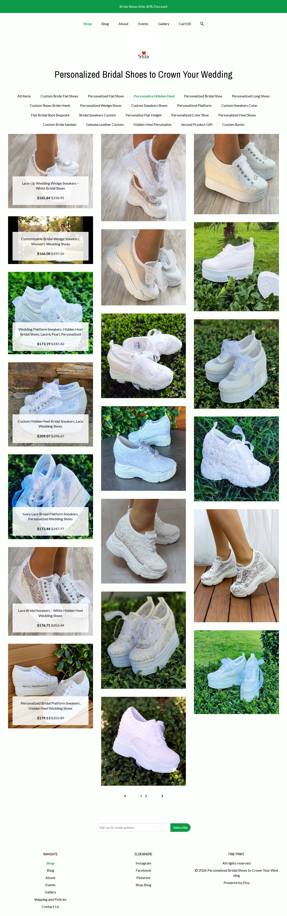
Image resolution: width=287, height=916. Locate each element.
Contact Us (50, 906)
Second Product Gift (197, 124)
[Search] (202, 24)
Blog (105, 23)
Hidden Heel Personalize (152, 124)
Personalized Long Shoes (251, 96)
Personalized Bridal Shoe (203, 96)
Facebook (143, 870)
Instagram (143, 863)
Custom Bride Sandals (59, 124)
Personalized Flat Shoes (106, 96)
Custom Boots (233, 124)
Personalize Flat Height (144, 115)
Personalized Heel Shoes (237, 115)
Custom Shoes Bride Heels (50, 105)
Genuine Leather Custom (105, 124)
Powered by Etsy (237, 882)
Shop (87, 23)
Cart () (185, 23)
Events (143, 23)
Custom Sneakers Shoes (149, 105)
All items (24, 96)
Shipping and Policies (50, 899)
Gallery (163, 23)
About (123, 23)
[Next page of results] (162, 796)
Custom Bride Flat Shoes (59, 96)
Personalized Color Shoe (190, 115)
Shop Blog (143, 885)
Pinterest (143, 877)
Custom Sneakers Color (239, 105)
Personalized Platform (194, 105)
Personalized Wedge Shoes (101, 105)
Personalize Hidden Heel (154, 96)
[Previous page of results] (125, 796)
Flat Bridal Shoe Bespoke (50, 115)
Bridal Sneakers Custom (97, 115)
